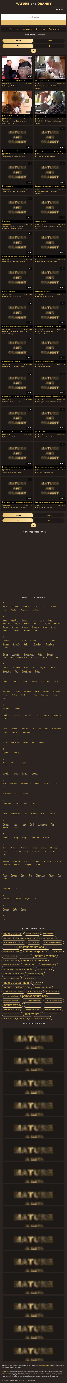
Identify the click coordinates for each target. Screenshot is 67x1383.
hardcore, (12, 226)
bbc (35, 620)
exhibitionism (57, 681)
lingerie (35, 773)
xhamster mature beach (33, 1009)
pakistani (6, 824)
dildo (34, 668)
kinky (5, 763)
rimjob (25, 838)
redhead (6, 838)
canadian (6, 640)
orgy (43, 814)
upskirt (16, 889)
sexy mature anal (33, 942)
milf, (9, 123)
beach (50, 620)
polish (32, 824)
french (55, 695)
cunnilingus (46, 657)
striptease (6, 865)
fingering (56, 691)
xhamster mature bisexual (43, 987)
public (16, 827)
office (5, 814)
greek (46, 715)
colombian (37, 644)
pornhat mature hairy (32, 933)
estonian (34, 681)
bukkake (16, 630)
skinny (43, 848)
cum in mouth (8, 657)
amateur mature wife (34, 960)
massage (13, 783)
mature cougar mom (35, 951)
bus (36, 630)
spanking (16, 861)
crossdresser (28, 654)
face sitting (7, 691)
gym (4, 719)
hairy (5, 729)
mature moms (52, 991)
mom (16, 793)
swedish (17, 865)
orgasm (13, 123)
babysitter (14, 620)
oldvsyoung (15, 814)
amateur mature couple (18, 969)
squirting (36, 861)
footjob (34, 695)
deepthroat (16, 668)
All (18, 46)
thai (30, 875)
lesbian (25, 773)
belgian (17, 623)
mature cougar (12, 933)
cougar (5, 647)
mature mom (48, 934)
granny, (6, 86)
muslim (25, 793)
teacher (59, 402)
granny (37, 715)
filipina (46, 691)
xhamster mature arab (13, 974)
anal (35, 606)
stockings (20, 228)
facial (18, 691)
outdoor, (58, 121)
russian (46, 838)
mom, (17, 191)
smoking (35, 851)
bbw (42, 620)
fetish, (39, 156)
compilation (50, 644)
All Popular (27, 29)
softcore (53, 851)
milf (4, 787)
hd (33, 729)
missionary (7, 793)
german (18, 708)
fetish (37, 691)
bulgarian (27, 630)
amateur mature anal (31, 946)
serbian (23, 848)
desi (26, 668)
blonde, (13, 121)
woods (23, 909)
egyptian (15, 681)
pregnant (6, 827)
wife (20, 296)
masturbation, (50, 331)
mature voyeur (57, 951)
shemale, (14, 228)
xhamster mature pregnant (53, 1000)
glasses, (39, 331)
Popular (18, 41)
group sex (57, 715)
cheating (51, 640)
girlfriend (6, 715)
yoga (4, 919)
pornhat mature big (13, 942)
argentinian (52, 606)
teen (23, 875)
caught (33, 640)
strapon (58, 861)
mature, (55, 86)
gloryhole (27, 715)
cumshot (34, 657)
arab (42, 606)
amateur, (7, 121)
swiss (38, 865)
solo (4, 855)
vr (35, 899)
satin (4, 848)
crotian (40, 654)
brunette (6, 630)
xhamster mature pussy (53, 942)
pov (52, 824)
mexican (47, 783)
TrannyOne (28, 83)
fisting (14, 695)
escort (24, 681)
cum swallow (22, 657)
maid (4, 783)
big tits (47, 623)
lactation (6, 773)
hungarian (26, 732)
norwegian (7, 804)
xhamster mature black (35, 991)
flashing (24, 695)
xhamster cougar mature (44, 969)
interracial (15, 742)
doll (16, 671)
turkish (5, 878)
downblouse (26, 671)
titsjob (51, 875)
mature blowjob (31, 965)
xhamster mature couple (47, 938)
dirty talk (43, 668)
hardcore (24, 729)
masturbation (26, 783)
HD (49, 46)
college (26, 644)
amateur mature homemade (34, 1005)
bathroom (25, 620)
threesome (22, 507)
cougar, (6, 331)
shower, (58, 226)
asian (5, 610)
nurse (33, 804)
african (5, 606)
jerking (16, 753)
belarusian (6, 623)
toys (59, 875)
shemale (37, 88)
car (15, 640)
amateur (15, 606)
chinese (6, 644)
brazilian (25, 627)
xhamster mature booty (10, 996)
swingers (28, 865)
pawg (24, 824)
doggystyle (7, 671)
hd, (11, 86)
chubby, (39, 86)
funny (5, 698)
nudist (17, 804)
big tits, (43, 191)
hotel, (51, 191)
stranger (11, 334)
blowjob (15, 627)
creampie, (7, 367)
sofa (44, 851)
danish (5, 668)
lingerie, (24, 121)
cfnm (42, 640)
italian (41, 742)
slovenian (17, 851)
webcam (6, 909)
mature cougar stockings (11, 951)
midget (56, 783)
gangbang (6, 708)
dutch (37, 671)
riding (16, 838)
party (15, 824)
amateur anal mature (53, 1009)
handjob (14, 729)
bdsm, (6, 402)
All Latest (14, 29)
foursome (45, 695)
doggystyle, (46, 86)
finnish (5, 695)
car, (42, 121)
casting (23, 640)
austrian (36, 610)
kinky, (39, 507)
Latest (49, 41)
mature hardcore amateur (13, 992)
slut (26, 851)
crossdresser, (8, 156)
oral (25, 814)
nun (25, 804)
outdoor (52, 814)
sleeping (53, 848)
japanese (6, 753)
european (45, 681)
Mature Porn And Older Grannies (33, 3)
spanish (6, 861)
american (25, 606)
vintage (55, 261)
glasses (17, 715)
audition (14, 610)
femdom (27, 691)
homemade (56, 729)
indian (5, 742)
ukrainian (6, 889)
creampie (16, 654)
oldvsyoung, (6, 228)
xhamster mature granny (48, 965)
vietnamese (7, 899)
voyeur (27, 899)
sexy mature (7, 938)
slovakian (6, 851)
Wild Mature (54, 29)
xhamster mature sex (25, 938)
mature (15, 86)
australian (24, 610)
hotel (5, 732)
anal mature (32, 1013)
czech (57, 657)
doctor (52, 668)
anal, (38, 121)
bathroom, (40, 226)
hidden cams (43, 729)
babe (5, 620)
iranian (25, 742)
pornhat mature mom (11, 978)
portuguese (42, 824)
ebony (5, 681)
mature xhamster (45, 955)
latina (16, 773)
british (53, 627)
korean (23, 763)
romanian (35, 838)
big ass (27, 623)
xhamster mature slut (10, 960)
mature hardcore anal (16, 987)
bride (45, 627)
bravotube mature (24, 956)
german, (18, 121)
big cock (37, 623)
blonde (5, 627)
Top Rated (40, 29)
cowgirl (5, 654)
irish (33, 742)
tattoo (37, 228)
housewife (14, 732)
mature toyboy (12, 1004)
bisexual (57, 623)
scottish (14, 848)
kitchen (13, 763)
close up (16, 644)
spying (26, 861)
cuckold (50, 654)
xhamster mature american (11, 965)
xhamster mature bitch (32, 1000)
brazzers (35, 627)
